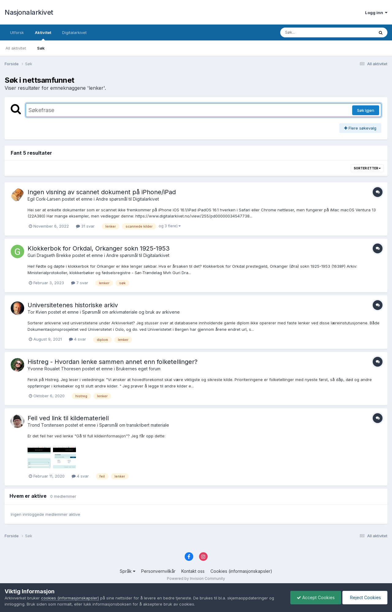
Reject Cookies (365, 597)
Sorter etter (367, 168)
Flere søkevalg (360, 128)
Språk (127, 571)
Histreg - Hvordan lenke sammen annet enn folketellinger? (113, 361)
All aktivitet (16, 48)
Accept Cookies (316, 597)
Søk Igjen (365, 110)
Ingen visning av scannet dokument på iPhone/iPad (102, 192)
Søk (41, 48)
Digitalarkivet (74, 32)
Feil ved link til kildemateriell (68, 418)
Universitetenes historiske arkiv (73, 305)
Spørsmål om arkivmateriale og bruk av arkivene (131, 312)
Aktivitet (43, 35)
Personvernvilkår (158, 571)
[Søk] (311, 32)
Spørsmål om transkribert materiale (134, 425)
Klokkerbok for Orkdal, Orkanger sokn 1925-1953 (99, 248)
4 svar (77, 339)
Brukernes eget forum (138, 368)
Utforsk (17, 32)
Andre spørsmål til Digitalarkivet (127, 199)
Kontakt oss (193, 571)
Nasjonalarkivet (29, 12)
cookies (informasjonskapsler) (70, 597)
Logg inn (376, 12)
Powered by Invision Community (196, 578)
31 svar (85, 226)
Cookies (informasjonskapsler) (241, 571)
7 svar (79, 282)
